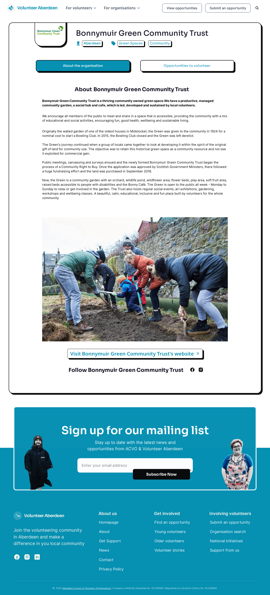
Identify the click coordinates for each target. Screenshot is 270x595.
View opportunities (182, 8)
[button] (81, 8)
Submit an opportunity (228, 8)
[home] (32, 8)
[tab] (83, 65)
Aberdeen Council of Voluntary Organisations (86, 589)
